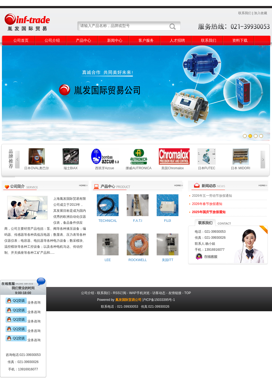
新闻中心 (114, 40)
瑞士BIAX (71, 168)
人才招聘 (177, 40)
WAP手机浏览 (139, 293)
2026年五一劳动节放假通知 (212, 196)
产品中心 (83, 40)
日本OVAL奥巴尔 (36, 168)
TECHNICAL (107, 221)
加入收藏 (260, 13)
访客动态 (158, 293)
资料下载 (240, 40)
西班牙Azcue (104, 168)
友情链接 (174, 293)
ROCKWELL (137, 260)
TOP (187, 293)
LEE (108, 260)
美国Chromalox (172, 168)
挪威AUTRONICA (139, 168)
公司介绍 (52, 40)
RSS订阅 (119, 293)
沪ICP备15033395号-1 (158, 300)
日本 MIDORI (240, 168)
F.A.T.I (137, 221)
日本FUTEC (206, 168)
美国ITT (167, 260)
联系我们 (244, 13)
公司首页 (21, 40)
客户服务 (146, 40)
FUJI (167, 221)
